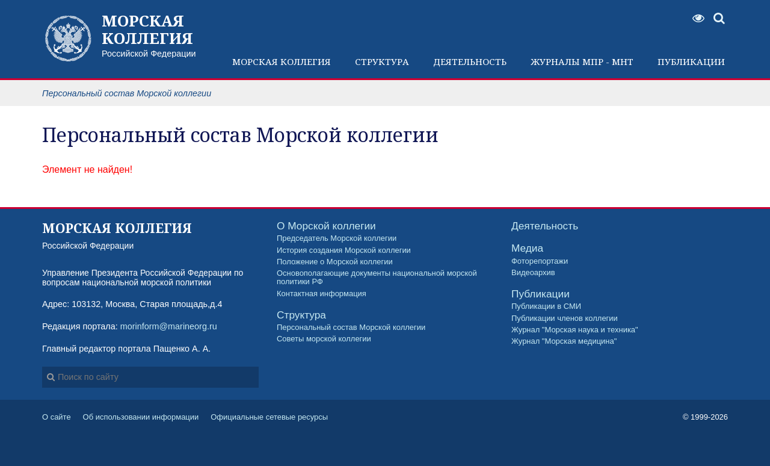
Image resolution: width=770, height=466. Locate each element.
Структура (301, 315)
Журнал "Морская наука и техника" (574, 330)
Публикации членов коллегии (564, 318)
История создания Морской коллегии (344, 250)
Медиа (527, 248)
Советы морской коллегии (324, 339)
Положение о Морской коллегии (335, 262)
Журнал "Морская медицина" (564, 341)
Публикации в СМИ (546, 306)
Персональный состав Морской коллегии (351, 327)
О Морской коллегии (326, 226)
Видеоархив (533, 273)
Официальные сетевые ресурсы (269, 416)
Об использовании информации (141, 416)
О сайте (56, 416)
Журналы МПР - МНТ (582, 61)
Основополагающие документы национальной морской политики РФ (377, 277)
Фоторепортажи (539, 261)
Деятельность (544, 226)
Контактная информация (321, 294)
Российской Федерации (155, 35)
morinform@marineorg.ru (168, 326)
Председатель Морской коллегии (336, 238)
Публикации (540, 294)
